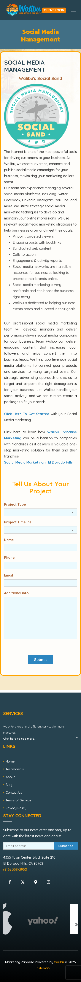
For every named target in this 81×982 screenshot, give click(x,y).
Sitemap (43, 968)
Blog (9, 785)
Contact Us (14, 792)
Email (8, 575)
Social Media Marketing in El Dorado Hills (38, 462)
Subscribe (65, 846)
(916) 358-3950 (15, 869)
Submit (40, 659)
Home (10, 761)
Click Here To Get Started (26, 414)
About (10, 777)
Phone (9, 557)
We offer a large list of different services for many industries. (34, 732)
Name (9, 540)
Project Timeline (18, 522)
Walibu (59, 962)
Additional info (16, 593)
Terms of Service (18, 800)
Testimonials (15, 769)
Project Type (15, 504)
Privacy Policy (16, 808)
